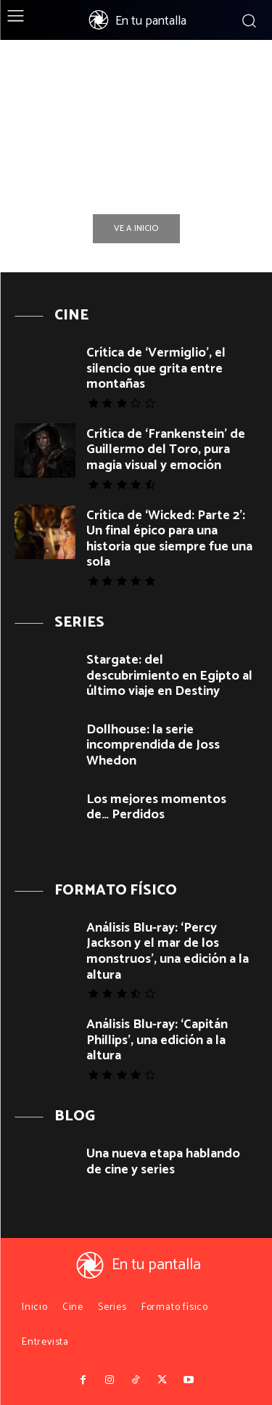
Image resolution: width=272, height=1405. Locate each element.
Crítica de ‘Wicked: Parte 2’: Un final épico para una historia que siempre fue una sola (169, 539)
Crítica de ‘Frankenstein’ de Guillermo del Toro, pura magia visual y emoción (165, 449)
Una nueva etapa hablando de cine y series (163, 1162)
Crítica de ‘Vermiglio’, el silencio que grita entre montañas (156, 368)
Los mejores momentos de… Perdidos (156, 807)
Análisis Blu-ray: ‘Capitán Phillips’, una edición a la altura (157, 1040)
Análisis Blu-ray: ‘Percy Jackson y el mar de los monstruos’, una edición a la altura (167, 951)
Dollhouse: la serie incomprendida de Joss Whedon (153, 745)
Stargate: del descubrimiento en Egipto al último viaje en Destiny (169, 675)
